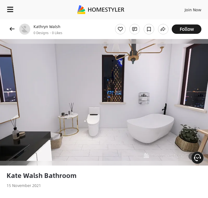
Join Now (193, 10)
